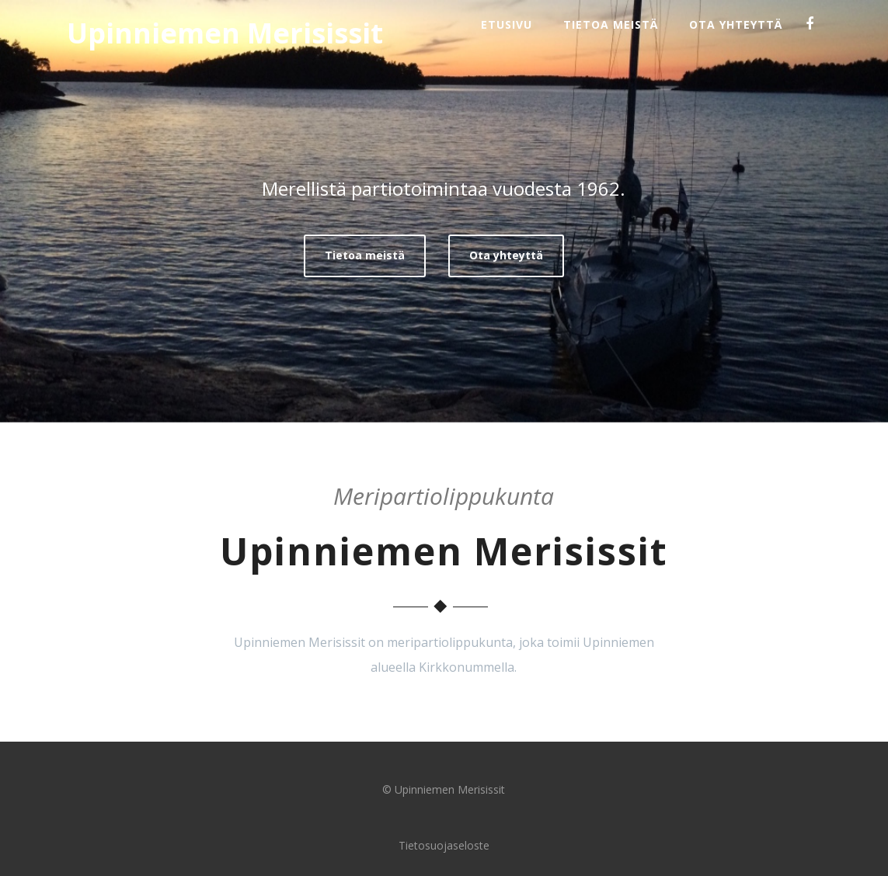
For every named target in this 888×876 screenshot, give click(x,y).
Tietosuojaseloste (444, 845)
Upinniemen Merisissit (225, 33)
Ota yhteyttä (735, 24)
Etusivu (506, 24)
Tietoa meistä (610, 24)
